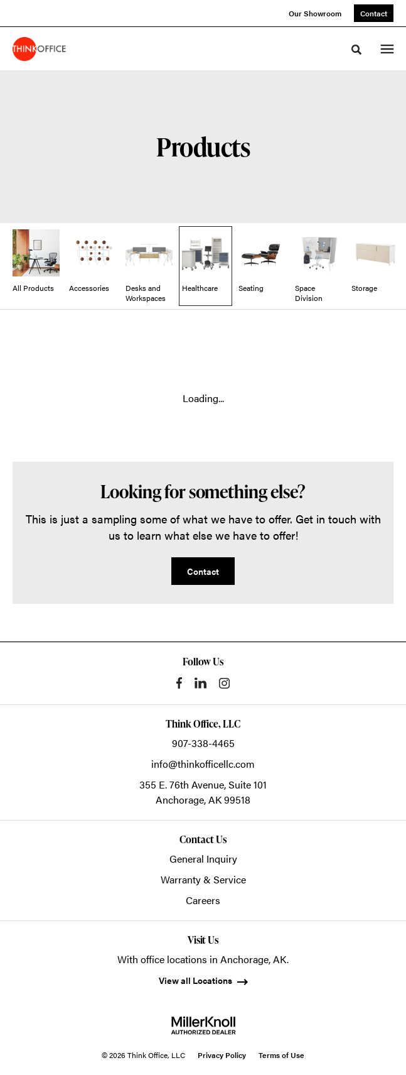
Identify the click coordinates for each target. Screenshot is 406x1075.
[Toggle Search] (356, 50)
